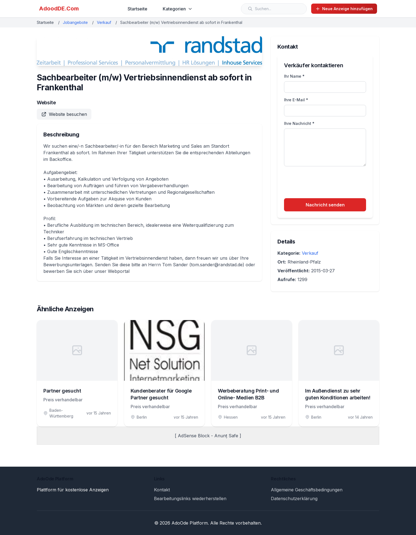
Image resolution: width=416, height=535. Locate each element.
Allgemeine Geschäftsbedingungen (306, 489)
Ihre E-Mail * (296, 99)
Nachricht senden (325, 205)
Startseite (137, 9)
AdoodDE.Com (59, 8)
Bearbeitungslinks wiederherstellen (190, 498)
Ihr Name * (294, 76)
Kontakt (162, 489)
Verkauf (104, 22)
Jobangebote (75, 22)
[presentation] (325, 183)
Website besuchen (64, 114)
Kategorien (177, 9)
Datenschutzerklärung (294, 498)
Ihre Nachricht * (299, 123)
